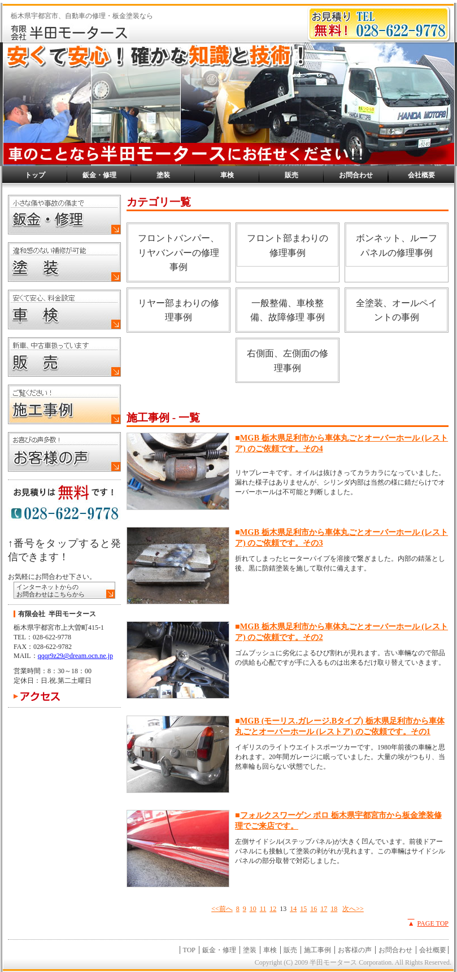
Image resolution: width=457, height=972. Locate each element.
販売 (291, 175)
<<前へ (222, 909)
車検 (227, 175)
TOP (189, 950)
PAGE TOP (433, 923)
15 (303, 909)
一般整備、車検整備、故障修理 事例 (287, 310)
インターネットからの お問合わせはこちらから (50, 590)
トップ (35, 175)
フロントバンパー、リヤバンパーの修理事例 (178, 252)
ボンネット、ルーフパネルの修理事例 (396, 245)
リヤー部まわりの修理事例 (178, 310)
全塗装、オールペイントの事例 (396, 310)
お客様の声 (355, 950)
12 (272, 909)
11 (263, 909)
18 (333, 909)
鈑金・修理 (99, 175)
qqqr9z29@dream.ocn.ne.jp (75, 656)
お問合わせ (356, 175)
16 (313, 909)
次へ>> (353, 909)
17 (323, 909)
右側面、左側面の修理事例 (287, 360)
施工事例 (317, 950)
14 (293, 909)
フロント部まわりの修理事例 (287, 245)
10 (253, 909)
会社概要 (421, 175)
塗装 (163, 175)
